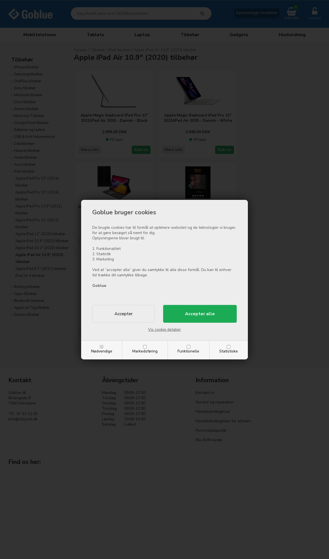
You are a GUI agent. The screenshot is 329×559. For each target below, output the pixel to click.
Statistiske (228, 351)
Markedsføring (145, 351)
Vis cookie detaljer (164, 329)
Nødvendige (101, 351)
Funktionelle (188, 351)
